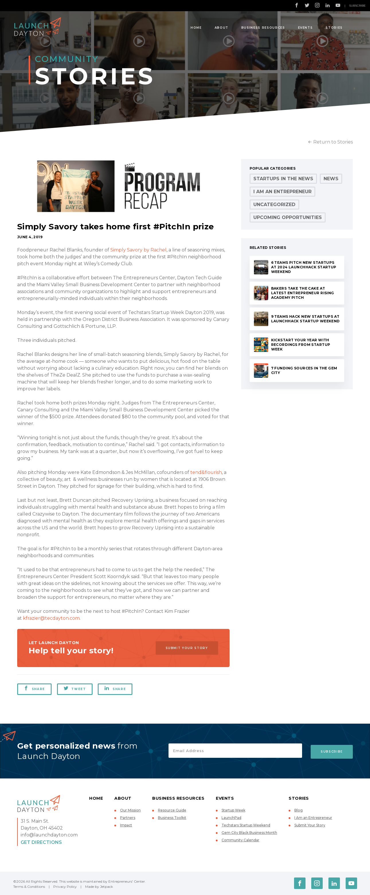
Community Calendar (240, 840)
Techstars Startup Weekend (246, 825)
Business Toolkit (172, 817)
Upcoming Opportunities (287, 217)
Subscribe (357, 5)
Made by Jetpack (99, 886)
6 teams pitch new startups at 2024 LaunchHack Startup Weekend (303, 267)
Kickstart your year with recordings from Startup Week (300, 344)
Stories (334, 28)
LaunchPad (231, 817)
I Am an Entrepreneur (282, 191)
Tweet (75, 688)
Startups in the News (283, 178)
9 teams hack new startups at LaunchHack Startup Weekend (305, 318)
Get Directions (41, 842)
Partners (127, 817)
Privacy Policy (65, 886)
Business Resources (263, 28)
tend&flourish (206, 472)
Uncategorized (274, 204)
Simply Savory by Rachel (138, 250)
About (221, 28)
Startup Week (233, 810)
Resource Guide (172, 810)
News (331, 178)
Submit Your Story (185, 648)
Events (305, 28)
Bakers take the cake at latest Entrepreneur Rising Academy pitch (302, 293)
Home (196, 28)
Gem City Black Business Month (249, 832)
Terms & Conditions (29, 886)
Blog (298, 810)
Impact (126, 825)
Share (34, 688)
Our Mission (130, 810)
